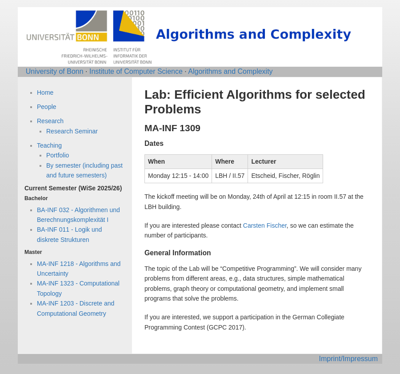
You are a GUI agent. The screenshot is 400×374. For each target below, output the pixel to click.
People (46, 106)
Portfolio (57, 155)
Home (45, 92)
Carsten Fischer (265, 225)
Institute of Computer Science (136, 71)
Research (50, 121)
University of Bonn (55, 71)
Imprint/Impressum (348, 358)
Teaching (49, 145)
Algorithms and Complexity (230, 71)
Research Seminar (72, 131)
